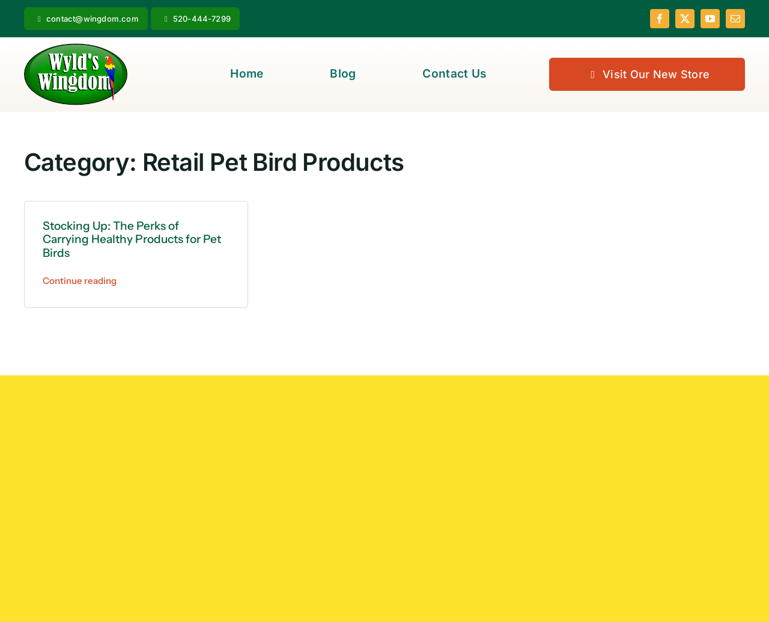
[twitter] (685, 18)
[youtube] (710, 18)
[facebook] (659, 18)
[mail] (735, 18)
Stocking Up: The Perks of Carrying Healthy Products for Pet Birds (132, 239)
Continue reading (80, 280)
